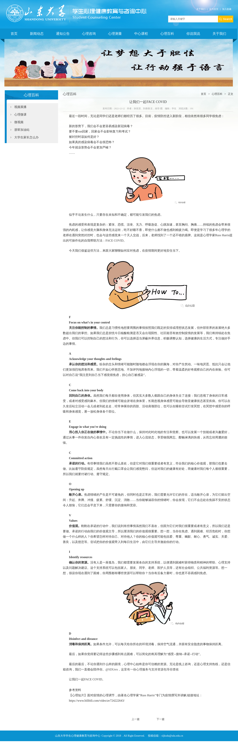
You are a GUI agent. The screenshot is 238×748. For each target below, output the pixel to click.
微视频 (18, 122)
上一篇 (136, 719)
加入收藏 (226, 9)
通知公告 (63, 34)
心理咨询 (89, 34)
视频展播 (20, 107)
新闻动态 (37, 34)
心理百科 (167, 34)
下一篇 (161, 719)
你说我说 (193, 34)
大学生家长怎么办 (26, 137)
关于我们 (200, 9)
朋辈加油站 (22, 129)
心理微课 (20, 114)
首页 (14, 34)
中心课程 (141, 34)
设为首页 (213, 9)
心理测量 (115, 34)
